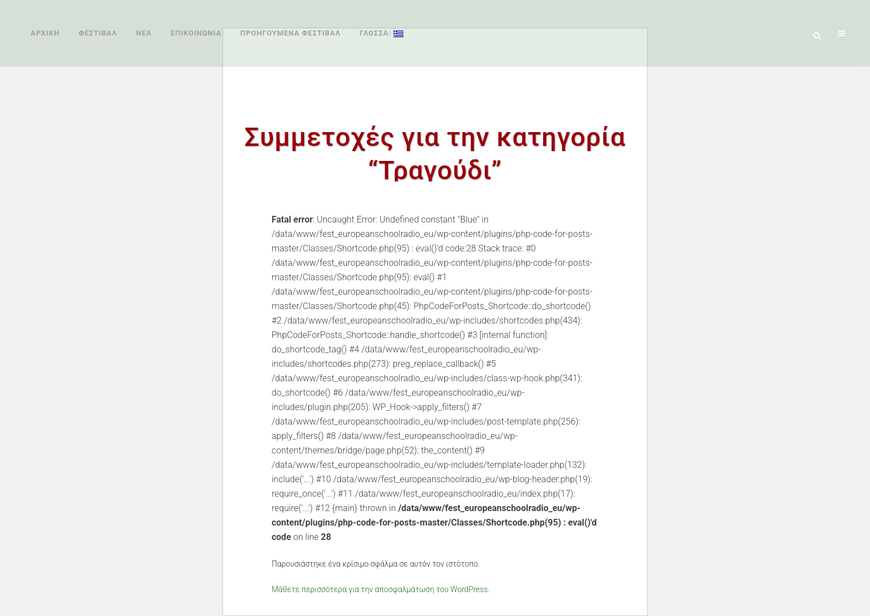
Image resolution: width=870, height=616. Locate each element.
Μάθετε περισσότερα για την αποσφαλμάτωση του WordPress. (381, 589)
